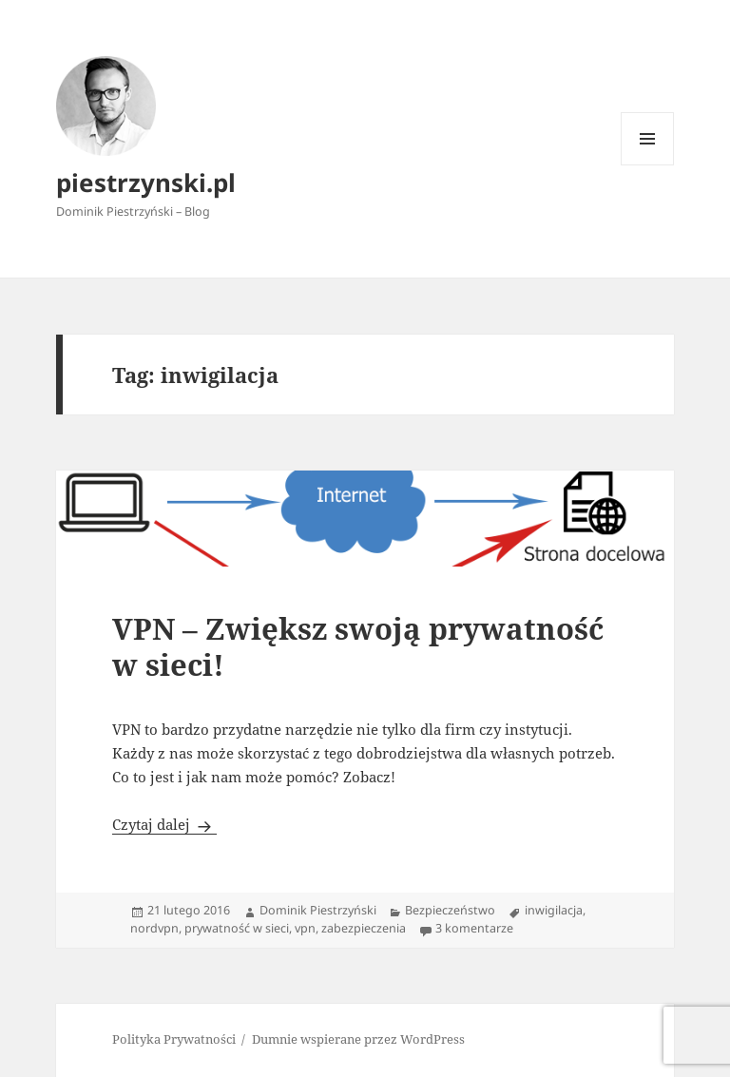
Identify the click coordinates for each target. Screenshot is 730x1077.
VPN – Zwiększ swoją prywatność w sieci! (358, 645)
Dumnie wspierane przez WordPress (358, 1039)
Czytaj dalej (164, 824)
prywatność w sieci (236, 928)
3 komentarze (474, 928)
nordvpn (154, 928)
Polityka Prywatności (174, 1039)
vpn (305, 928)
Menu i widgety (648, 164)
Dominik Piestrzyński (317, 910)
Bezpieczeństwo (450, 910)
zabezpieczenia (363, 928)
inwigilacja (554, 910)
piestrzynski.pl (146, 182)
